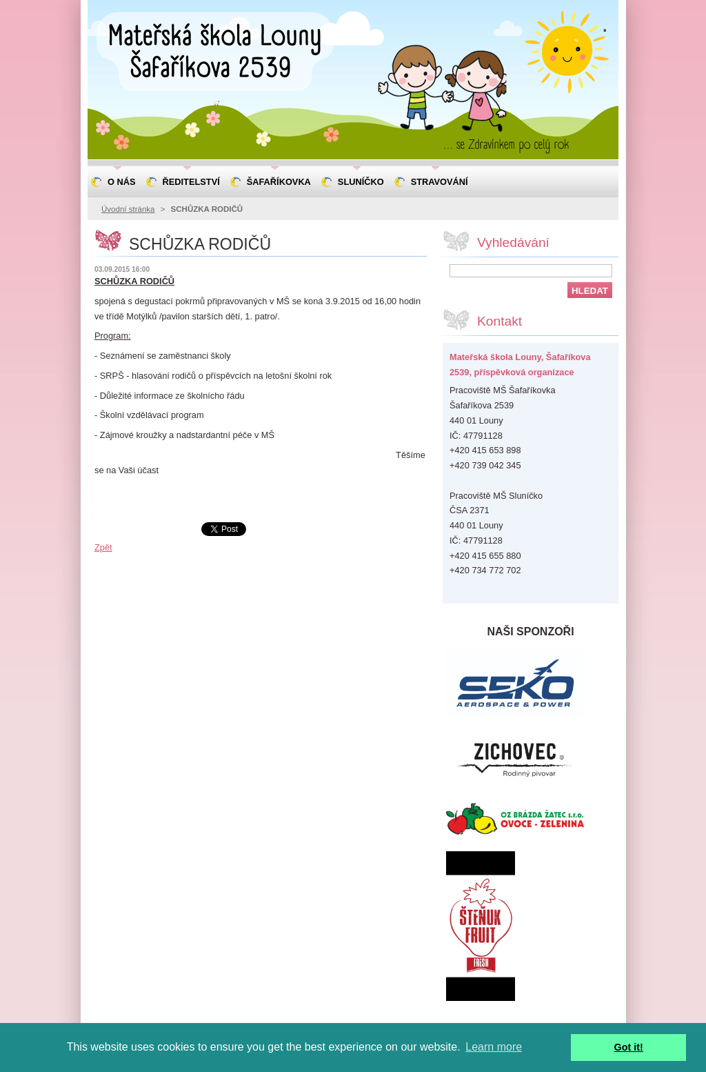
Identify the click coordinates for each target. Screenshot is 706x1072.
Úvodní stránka (127, 209)
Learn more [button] (493, 1047)
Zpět (103, 547)
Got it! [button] (628, 1047)
